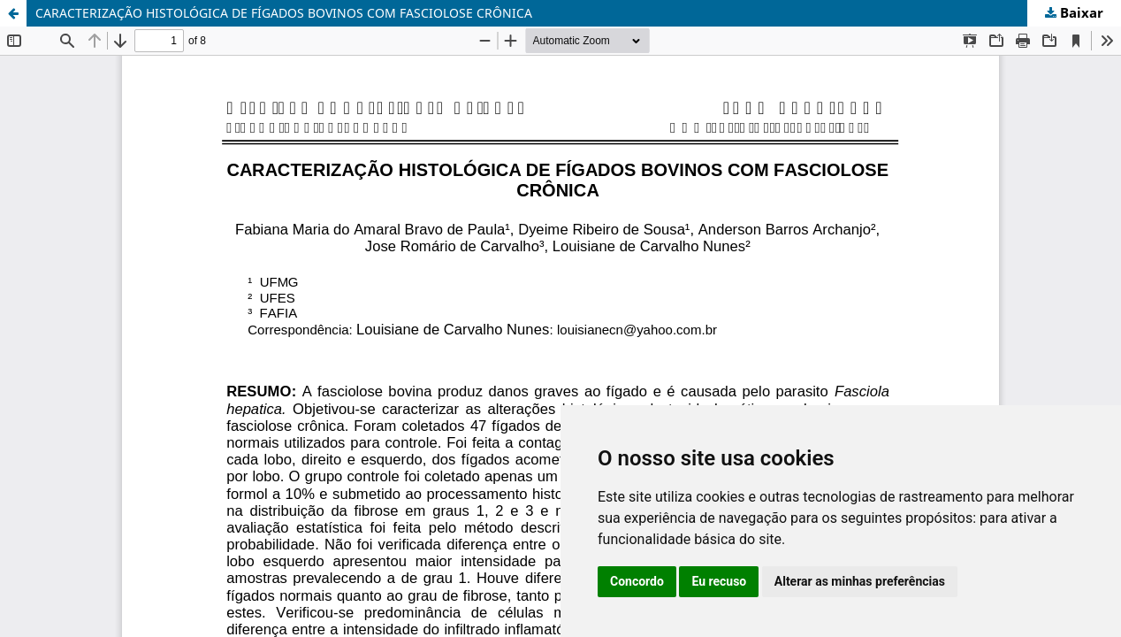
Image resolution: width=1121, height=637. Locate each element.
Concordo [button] (637, 581)
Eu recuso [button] (718, 581)
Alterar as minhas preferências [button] (859, 581)
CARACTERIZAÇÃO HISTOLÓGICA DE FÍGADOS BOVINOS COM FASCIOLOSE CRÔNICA (283, 12)
